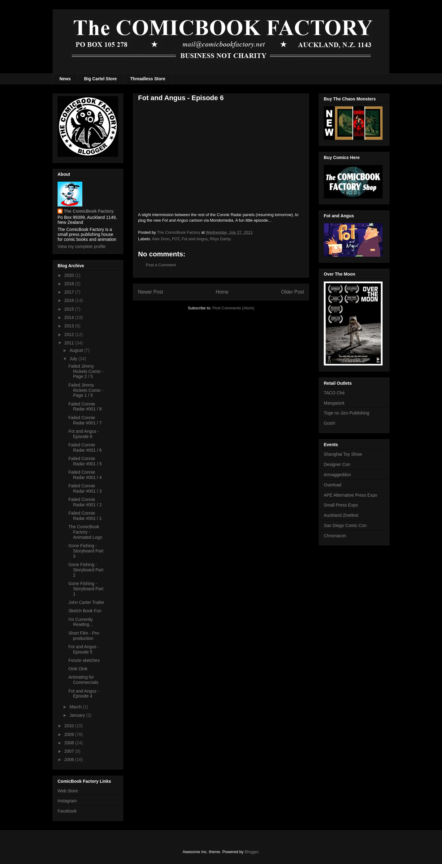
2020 (69, 275)
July (73, 358)
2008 (69, 742)
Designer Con (337, 464)
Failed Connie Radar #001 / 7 (85, 420)
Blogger (251, 851)
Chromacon (335, 535)
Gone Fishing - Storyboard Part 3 (85, 551)
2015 (69, 309)
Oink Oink (77, 668)
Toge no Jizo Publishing (346, 412)
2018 (69, 283)
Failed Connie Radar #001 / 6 (85, 447)
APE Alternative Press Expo (350, 495)
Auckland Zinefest (341, 515)
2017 (69, 292)
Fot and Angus (195, 239)
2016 (69, 300)
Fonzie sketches (84, 660)
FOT (176, 239)
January (77, 715)
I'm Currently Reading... (80, 622)
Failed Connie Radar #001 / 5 (85, 461)
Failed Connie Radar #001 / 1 (85, 516)
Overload (332, 484)
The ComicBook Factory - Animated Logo (85, 532)
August (76, 350)
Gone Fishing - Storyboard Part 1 (85, 588)
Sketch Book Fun (85, 610)
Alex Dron (161, 239)
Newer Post (150, 292)
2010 (69, 725)
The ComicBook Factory (89, 211)
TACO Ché (334, 392)
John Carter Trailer (86, 602)
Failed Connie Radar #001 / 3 (85, 488)
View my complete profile (82, 246)
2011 (69, 342)
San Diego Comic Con (345, 525)
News (65, 78)
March (76, 706)
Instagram (67, 800)
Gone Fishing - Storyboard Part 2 (85, 570)
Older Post (292, 292)
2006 (69, 759)
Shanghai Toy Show (343, 454)
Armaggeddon (337, 474)
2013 (69, 325)
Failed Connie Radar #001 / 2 (85, 502)
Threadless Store (147, 78)
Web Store (68, 790)
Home (222, 292)
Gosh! (329, 423)
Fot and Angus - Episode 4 (83, 694)
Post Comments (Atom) (233, 308)
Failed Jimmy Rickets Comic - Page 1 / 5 (85, 390)
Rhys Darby (220, 239)
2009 (69, 734)
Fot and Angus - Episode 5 (83, 649)
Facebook (67, 811)
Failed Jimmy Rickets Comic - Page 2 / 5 (85, 371)
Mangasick (334, 403)
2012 (69, 334)
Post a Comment (161, 265)
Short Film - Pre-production (84, 636)
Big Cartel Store (100, 78)
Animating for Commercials (83, 680)
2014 (69, 317)
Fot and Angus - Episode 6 (83, 434)
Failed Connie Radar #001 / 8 (85, 406)
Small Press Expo (341, 505)
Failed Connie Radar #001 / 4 (85, 475)
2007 (69, 751)
